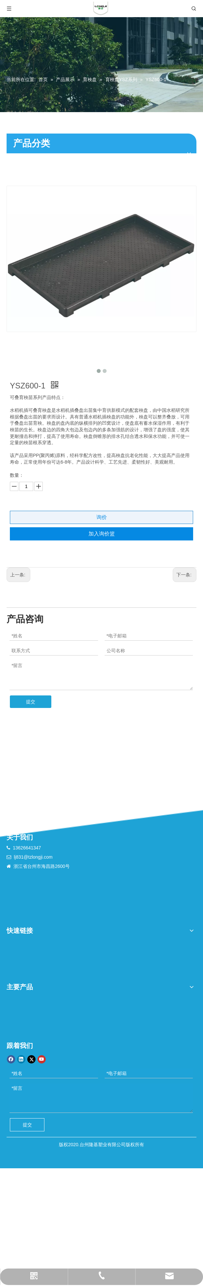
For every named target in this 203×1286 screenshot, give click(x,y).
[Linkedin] (21, 1059)
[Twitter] (31, 1059)
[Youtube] (42, 1059)
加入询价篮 (102, 533)
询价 (101, 517)
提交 (30, 701)
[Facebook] (11, 1059)
